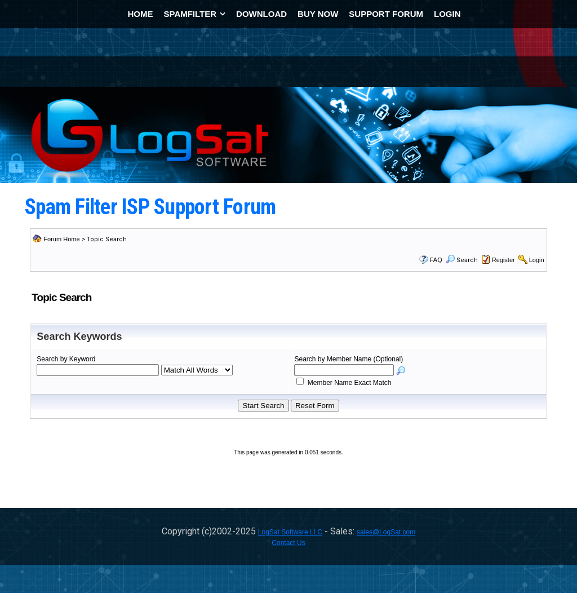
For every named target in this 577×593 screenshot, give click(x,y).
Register (503, 259)
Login (536, 259)
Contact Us (288, 543)
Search (462, 260)
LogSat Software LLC (290, 532)
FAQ (436, 259)
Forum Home (61, 239)
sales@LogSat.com (386, 532)
